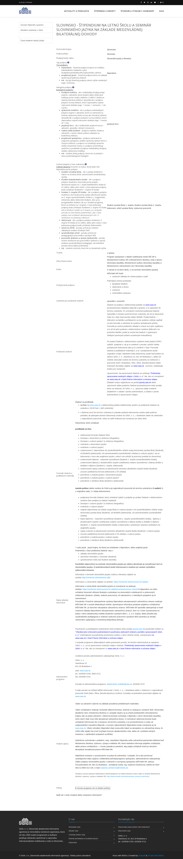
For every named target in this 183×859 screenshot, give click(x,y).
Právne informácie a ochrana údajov (83, 838)
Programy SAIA (74, 827)
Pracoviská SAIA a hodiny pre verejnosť (134, 827)
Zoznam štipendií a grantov (31, 25)
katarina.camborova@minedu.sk (114, 768)
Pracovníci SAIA (124, 831)
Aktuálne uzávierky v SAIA (31, 30)
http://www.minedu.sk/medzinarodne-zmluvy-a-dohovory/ (128, 776)
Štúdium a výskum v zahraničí (137, 11)
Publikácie (73, 842)
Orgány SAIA (73, 831)
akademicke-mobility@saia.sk (119, 684)
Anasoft (142, 855)
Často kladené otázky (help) (32, 40)
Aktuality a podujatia (76, 11)
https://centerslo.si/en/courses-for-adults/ (131, 582)
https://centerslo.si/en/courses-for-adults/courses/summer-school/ (110, 589)
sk (162, 2)
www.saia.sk (95, 405)
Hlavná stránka (25, 2)
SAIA (161, 11)
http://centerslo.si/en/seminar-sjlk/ (96, 577)
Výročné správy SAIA (77, 835)
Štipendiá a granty (105, 11)
